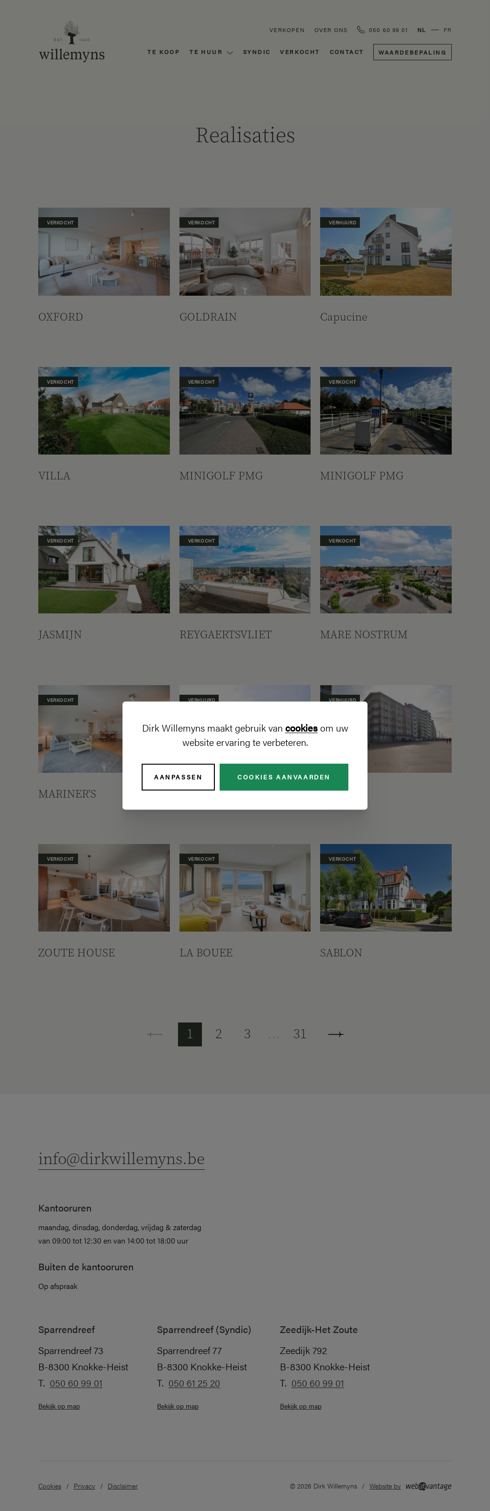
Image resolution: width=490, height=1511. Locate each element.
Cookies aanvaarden (284, 776)
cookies (301, 727)
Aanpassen (178, 776)
